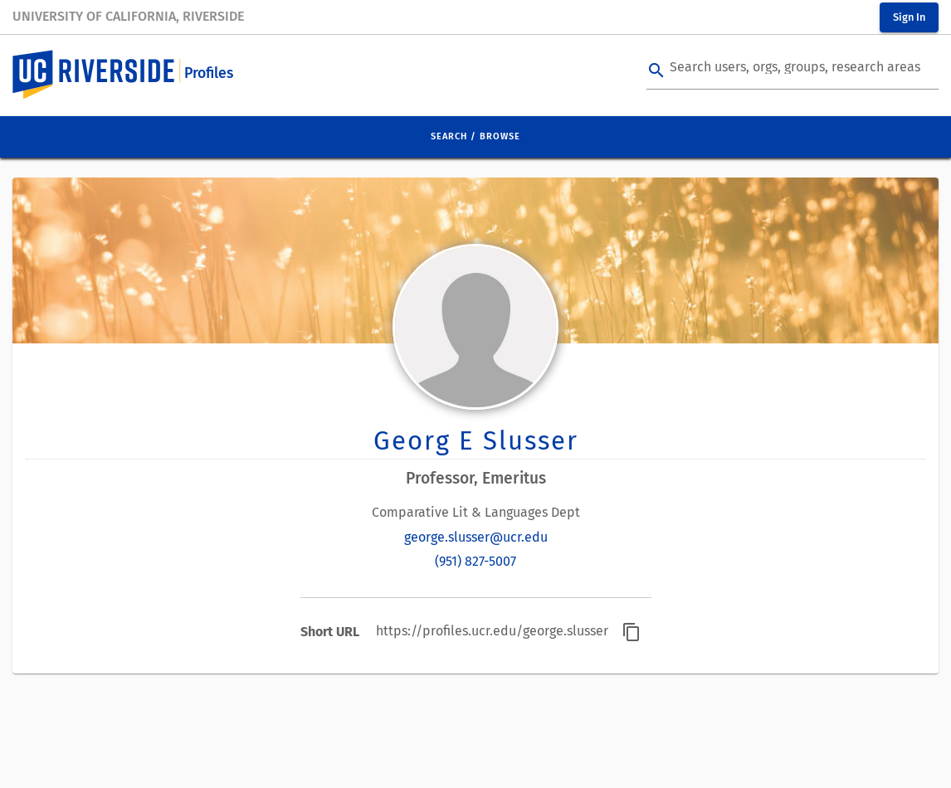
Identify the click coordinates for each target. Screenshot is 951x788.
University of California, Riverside (128, 16)
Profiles (208, 73)
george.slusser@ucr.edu (476, 537)
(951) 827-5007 (475, 561)
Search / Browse (475, 136)
